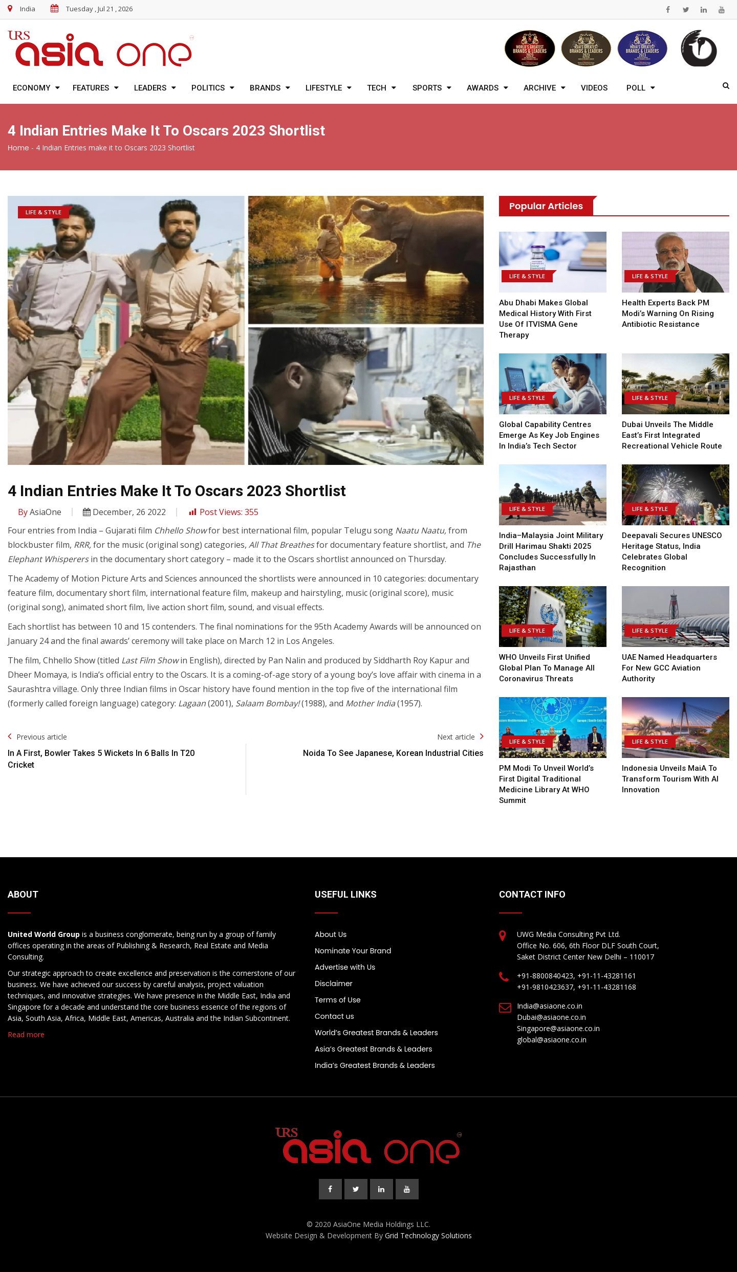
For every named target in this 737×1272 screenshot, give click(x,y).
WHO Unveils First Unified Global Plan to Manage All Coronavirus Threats (547, 668)
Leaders (150, 88)
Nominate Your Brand (353, 951)
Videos (594, 88)
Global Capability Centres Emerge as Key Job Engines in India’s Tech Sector (549, 435)
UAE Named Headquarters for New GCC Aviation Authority (669, 668)
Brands (265, 88)
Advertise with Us (345, 967)
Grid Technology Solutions (428, 1235)
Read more (26, 1034)
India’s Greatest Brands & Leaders (375, 1065)
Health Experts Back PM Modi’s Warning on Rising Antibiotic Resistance (668, 313)
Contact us (334, 1016)
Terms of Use (338, 1000)
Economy (31, 88)
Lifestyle (324, 88)
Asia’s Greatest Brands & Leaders (373, 1049)
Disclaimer (334, 983)
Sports (427, 88)
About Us (330, 934)
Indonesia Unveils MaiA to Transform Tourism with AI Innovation (670, 779)
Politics (208, 88)
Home (18, 148)
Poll (635, 88)
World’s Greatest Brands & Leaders (376, 1033)
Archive (540, 88)
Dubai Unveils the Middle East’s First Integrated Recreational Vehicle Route (672, 435)
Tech (376, 88)
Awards (482, 88)
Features (91, 88)
